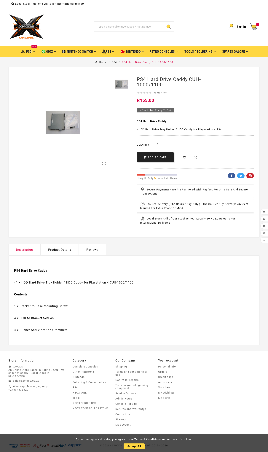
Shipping (121, 366)
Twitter (241, 175)
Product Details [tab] (59, 250)
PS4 (75, 387)
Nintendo (79, 376)
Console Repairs (126, 403)
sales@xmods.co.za (26, 380)
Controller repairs (127, 379)
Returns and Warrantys (130, 409)
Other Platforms (83, 371)
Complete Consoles (85, 366)
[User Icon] (237, 27)
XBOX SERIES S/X (84, 403)
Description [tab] (24, 250)
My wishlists (166, 392)
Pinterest (250, 175)
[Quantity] (157, 144)
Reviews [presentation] (92, 250)
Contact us (122, 414)
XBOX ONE (80, 392)
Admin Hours (124, 398)
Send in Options (125, 393)
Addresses (165, 382)
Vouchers (164, 387)
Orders (162, 371)
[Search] (129, 26)
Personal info (167, 366)
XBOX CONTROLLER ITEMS (91, 408)
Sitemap (120, 419)
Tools (76, 397)
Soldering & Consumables (89, 382)
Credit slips (165, 376)
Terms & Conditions (147, 439)
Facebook (231, 175)
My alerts (164, 397)
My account (123, 424)
